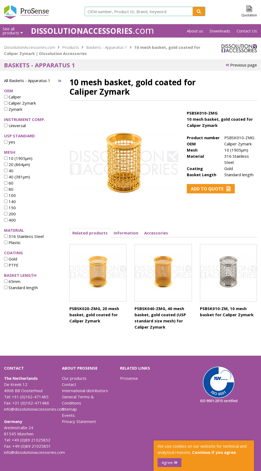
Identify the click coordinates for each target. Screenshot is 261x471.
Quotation (249, 15)
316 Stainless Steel (24, 236)
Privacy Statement (79, 421)
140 (10, 201)
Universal (15, 125)
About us (195, 31)
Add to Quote (211, 189)
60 (8, 183)
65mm (12, 281)
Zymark (13, 109)
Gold (10, 259)
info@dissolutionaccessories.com (34, 409)
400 (10, 220)
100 (10, 195)
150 (10, 207)
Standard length (21, 287)
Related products (90, 232)
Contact (69, 384)
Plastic (12, 242)
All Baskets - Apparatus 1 (27, 80)
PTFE (11, 265)
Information (126, 232)
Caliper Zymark (20, 103)
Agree (169, 462)
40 (8, 170)
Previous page (241, 65)
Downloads (220, 31)
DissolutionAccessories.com (29, 47)
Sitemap (69, 409)
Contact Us (247, 31)
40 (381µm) (17, 176)
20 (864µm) (17, 164)
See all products (13, 30)
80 (8, 189)
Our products (74, 378)
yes (9, 142)
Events (68, 415)
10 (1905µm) (18, 158)
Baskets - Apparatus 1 (106, 47)
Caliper (12, 97)
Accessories (156, 232)
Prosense (129, 378)
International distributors (85, 390)
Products (70, 47)
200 (10, 213)
